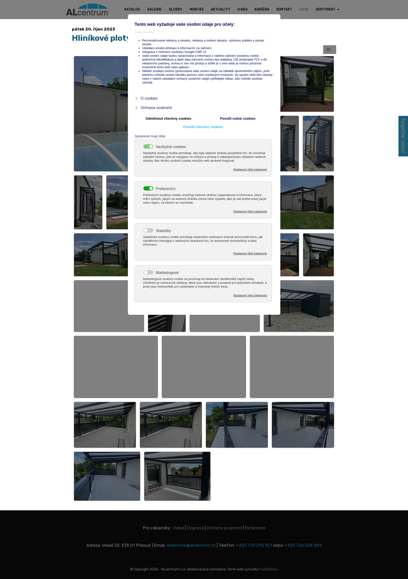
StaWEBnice (268, 569)
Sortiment (326, 9)
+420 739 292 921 (254, 545)
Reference (255, 528)
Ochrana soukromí (224, 528)
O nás (242, 9)
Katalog (132, 9)
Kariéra (262, 9)
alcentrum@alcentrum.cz (191, 545)
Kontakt (284, 9)
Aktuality (220, 9)
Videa (178, 528)
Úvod (304, 9)
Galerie (154, 9)
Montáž (197, 9)
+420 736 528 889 (303, 545)
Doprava (195, 528)
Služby (175, 9)
